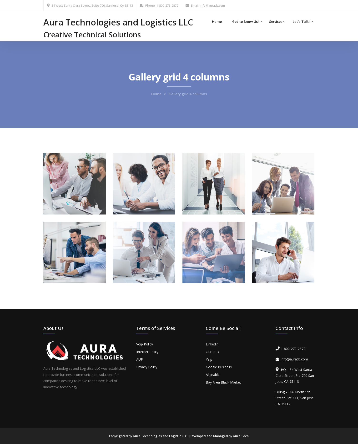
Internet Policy (147, 351)
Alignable (213, 374)
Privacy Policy (146, 367)
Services (275, 21)
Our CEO (212, 351)
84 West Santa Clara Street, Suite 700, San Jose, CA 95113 (92, 5)
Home (217, 21)
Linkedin (212, 344)
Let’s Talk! (301, 21)
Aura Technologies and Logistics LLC (118, 22)
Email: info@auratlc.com (208, 5)
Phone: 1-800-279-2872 (161, 5)
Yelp (209, 359)
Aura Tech (241, 436)
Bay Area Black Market (223, 382)
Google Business (219, 367)
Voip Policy (144, 344)
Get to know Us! (245, 21)
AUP (139, 359)
